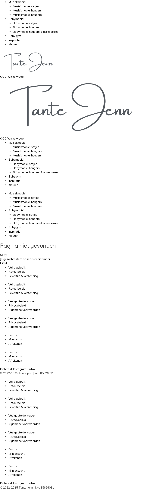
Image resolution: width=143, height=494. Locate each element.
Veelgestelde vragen (22, 301)
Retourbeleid (16, 271)
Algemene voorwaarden (24, 310)
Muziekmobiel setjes (26, 6)
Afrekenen (15, 343)
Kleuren (13, 44)
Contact (13, 335)
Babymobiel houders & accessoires (35, 31)
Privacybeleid (17, 305)
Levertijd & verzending (23, 276)
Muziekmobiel (17, 2)
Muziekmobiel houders (27, 15)
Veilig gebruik (16, 267)
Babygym (14, 36)
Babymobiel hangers (26, 27)
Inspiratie (14, 40)
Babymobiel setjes (25, 23)
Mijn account (16, 339)
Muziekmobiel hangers (27, 10)
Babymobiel (16, 19)
